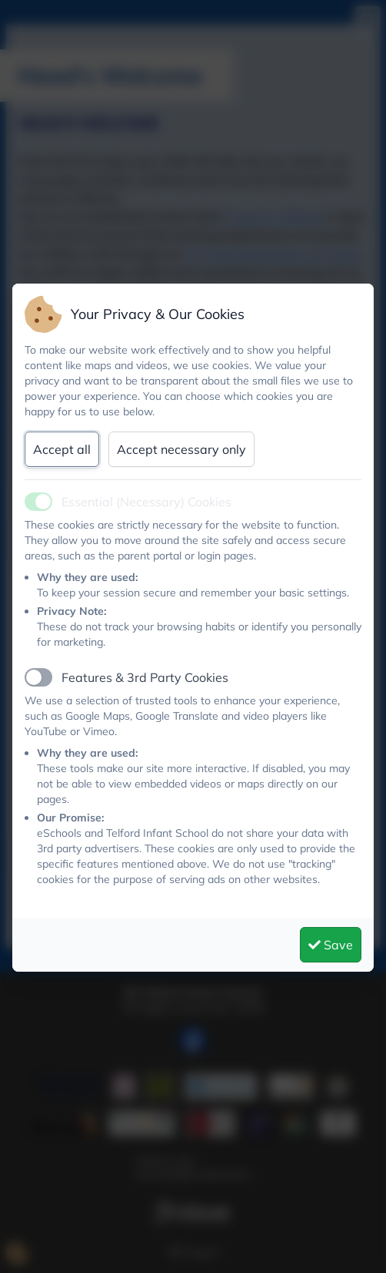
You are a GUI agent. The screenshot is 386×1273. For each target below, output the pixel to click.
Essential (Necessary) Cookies (146, 501)
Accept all (62, 449)
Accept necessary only (181, 449)
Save (330, 944)
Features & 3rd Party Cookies (145, 677)
